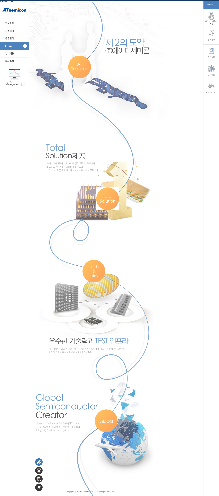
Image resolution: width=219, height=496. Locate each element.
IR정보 (8, 46)
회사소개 (9, 23)
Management (13, 83)
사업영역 (9, 31)
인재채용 (9, 53)
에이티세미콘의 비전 (211, 22)
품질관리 (9, 38)
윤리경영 (211, 40)
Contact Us (211, 92)
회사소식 (9, 61)
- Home (210, 5)
